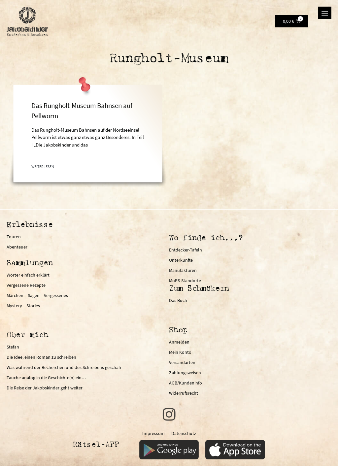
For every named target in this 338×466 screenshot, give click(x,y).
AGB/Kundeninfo (185, 383)
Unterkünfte (181, 260)
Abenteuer (17, 247)
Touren (14, 237)
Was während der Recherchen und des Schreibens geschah (64, 367)
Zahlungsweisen (185, 373)
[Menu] (324, 13)
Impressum (153, 433)
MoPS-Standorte (185, 280)
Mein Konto (180, 352)
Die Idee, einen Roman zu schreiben (41, 357)
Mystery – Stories (23, 306)
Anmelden (179, 342)
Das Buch (178, 300)
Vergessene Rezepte (26, 285)
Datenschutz (183, 433)
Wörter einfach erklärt (28, 275)
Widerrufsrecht (183, 393)
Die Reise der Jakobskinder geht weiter (45, 388)
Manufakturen (183, 270)
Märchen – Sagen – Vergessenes (37, 295)
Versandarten (182, 362)
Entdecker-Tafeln (185, 250)
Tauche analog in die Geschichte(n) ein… (46, 378)
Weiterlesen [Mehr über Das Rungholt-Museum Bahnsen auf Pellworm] (42, 166)
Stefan (13, 347)
